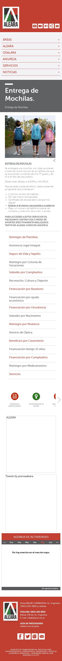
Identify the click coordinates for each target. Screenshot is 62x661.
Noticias (10, 72)
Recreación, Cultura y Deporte (28, 280)
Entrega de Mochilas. (17, 107)
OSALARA (9, 52)
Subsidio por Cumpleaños (25, 272)
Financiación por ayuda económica (24, 299)
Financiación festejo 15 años (27, 349)
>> (57, 542)
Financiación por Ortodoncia (27, 307)
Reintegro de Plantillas (23, 237)
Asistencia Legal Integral (24, 245)
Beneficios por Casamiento (26, 340)
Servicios (10, 65)
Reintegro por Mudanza (24, 324)
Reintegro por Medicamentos (28, 365)
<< (4, 542)
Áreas (7, 39)
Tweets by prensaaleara (19, 476)
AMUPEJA (9, 59)
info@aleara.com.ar (36, 618)
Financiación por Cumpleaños (28, 357)
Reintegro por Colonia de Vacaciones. (25, 263)
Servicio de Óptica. (21, 332)
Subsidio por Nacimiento (25, 315)
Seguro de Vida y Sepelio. (25, 253)
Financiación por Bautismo (26, 289)
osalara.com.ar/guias (29, 626)
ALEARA (8, 46)
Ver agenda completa (50, 589)
